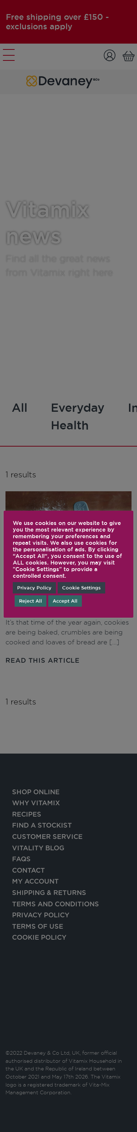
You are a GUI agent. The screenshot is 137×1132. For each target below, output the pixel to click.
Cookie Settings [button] (81, 587)
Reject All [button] (30, 600)
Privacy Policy (34, 587)
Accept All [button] (65, 600)
